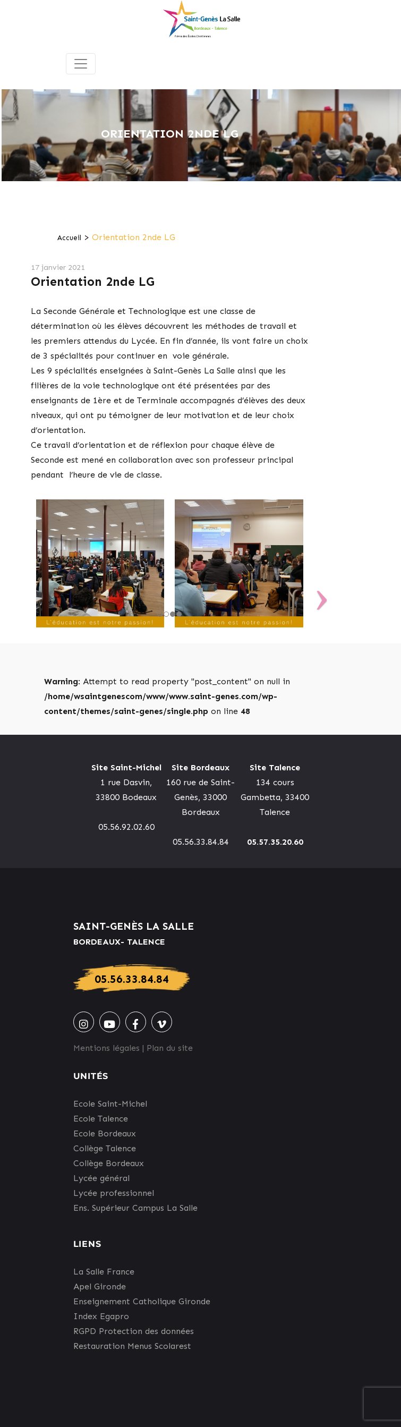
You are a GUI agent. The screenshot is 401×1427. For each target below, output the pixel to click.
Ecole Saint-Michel (110, 1104)
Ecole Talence (100, 1119)
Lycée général (101, 1178)
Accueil (69, 238)
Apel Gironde (99, 1286)
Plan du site (170, 1048)
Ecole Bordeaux (104, 1133)
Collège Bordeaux (108, 1163)
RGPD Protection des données (133, 1331)
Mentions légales (106, 1048)
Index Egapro (101, 1316)
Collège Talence (104, 1148)
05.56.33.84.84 (132, 979)
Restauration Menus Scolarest (132, 1346)
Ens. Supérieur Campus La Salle (135, 1208)
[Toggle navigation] (81, 63)
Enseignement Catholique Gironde (141, 1301)
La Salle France (103, 1272)
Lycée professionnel (113, 1193)
